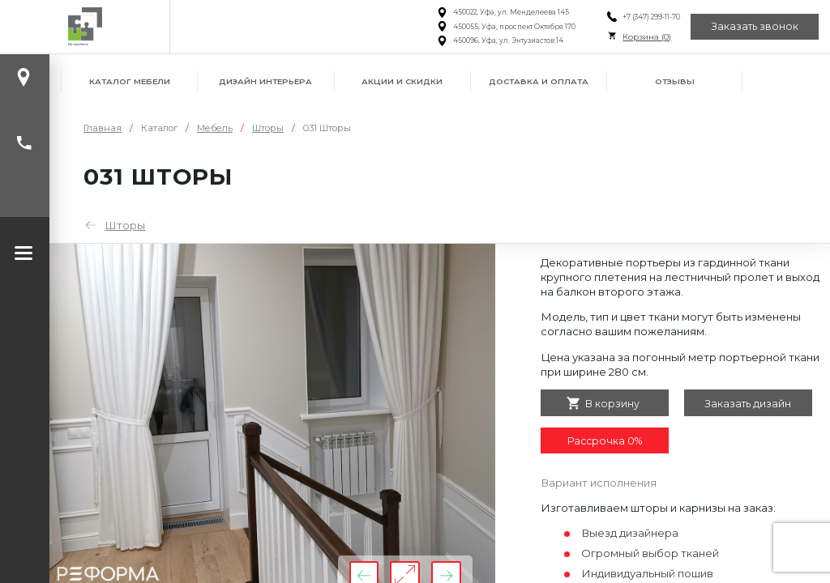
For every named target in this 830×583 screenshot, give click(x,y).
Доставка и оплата (538, 81)
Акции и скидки (402, 81)
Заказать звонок (754, 26)
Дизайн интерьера (265, 81)
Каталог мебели (129, 81)
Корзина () (646, 36)
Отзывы (675, 81)
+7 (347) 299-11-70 (651, 17)
